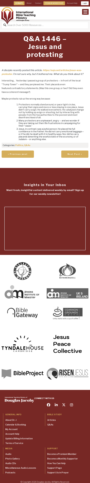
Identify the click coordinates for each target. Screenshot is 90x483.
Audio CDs (10, 463)
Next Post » (75, 154)
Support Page (54, 468)
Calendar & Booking (15, 424)
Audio (8, 454)
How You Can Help (56, 463)
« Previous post (18, 154)
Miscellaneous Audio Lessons (20, 468)
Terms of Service (14, 443)
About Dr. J (10, 420)
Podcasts (10, 472)
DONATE (19, 3)
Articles (51, 420)
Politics (19, 145)
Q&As (27, 145)
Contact (38, 3)
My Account (11, 429)
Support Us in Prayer (58, 472)
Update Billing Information (19, 438)
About (29, 3)
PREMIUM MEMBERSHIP (54, 3)
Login (85, 3)
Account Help (72, 3)
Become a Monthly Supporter (62, 458)
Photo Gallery (12, 458)
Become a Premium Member (62, 454)
